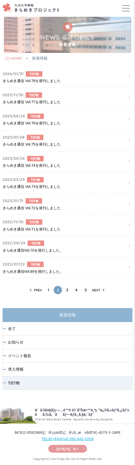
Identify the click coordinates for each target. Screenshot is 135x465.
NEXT (96, 290)
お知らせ (15, 342)
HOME (16, 58)
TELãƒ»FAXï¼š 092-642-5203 (67, 439)
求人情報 (15, 369)
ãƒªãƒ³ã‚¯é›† (67, 449)
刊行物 (14, 383)
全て (12, 328)
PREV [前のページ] (38, 290)
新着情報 (67, 315)
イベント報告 (19, 356)
